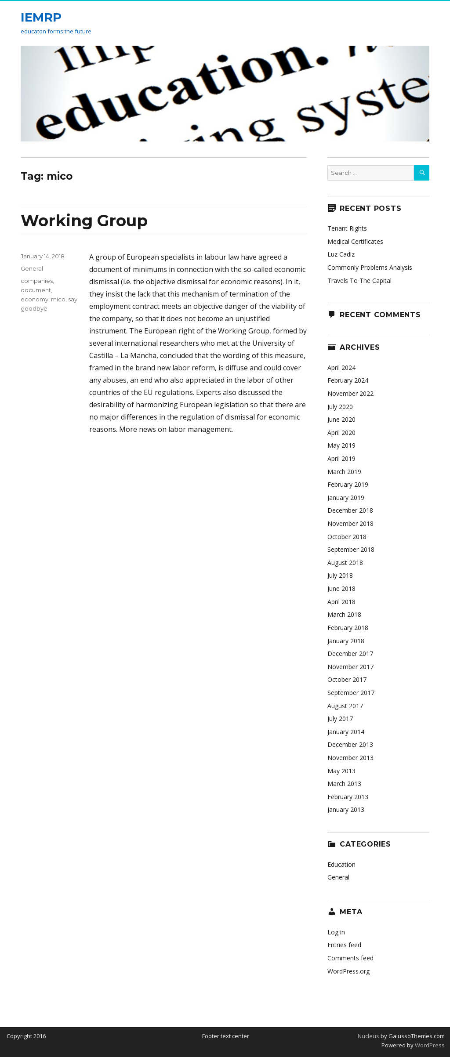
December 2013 (350, 744)
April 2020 (341, 432)
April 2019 (341, 458)
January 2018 (345, 641)
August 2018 (345, 562)
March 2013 (344, 783)
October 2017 (347, 679)
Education (341, 864)
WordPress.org (348, 971)
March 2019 (344, 471)
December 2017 (350, 653)
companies (37, 280)
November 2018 (350, 523)
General (32, 268)
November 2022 (350, 393)
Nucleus (368, 1036)
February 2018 (347, 627)
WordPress (429, 1045)
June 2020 (341, 419)
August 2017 (345, 706)
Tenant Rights (347, 228)
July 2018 (340, 575)
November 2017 (350, 666)
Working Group (84, 220)
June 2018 (341, 588)
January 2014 (345, 732)
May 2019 (341, 445)
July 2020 (340, 406)
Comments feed (350, 958)
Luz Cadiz (341, 254)
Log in (336, 932)
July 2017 (340, 718)
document (36, 289)
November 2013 (350, 757)
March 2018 (344, 614)
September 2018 (350, 549)
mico (58, 299)
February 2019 (347, 484)
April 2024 (341, 367)
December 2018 (350, 510)
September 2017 (350, 692)
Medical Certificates (355, 241)
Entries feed (344, 945)
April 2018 (341, 601)
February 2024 (347, 380)
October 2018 (347, 536)
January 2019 (345, 497)
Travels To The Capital (359, 280)
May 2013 (341, 771)
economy (34, 299)
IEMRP (41, 17)
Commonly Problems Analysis (369, 267)
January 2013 (345, 809)
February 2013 (347, 797)
